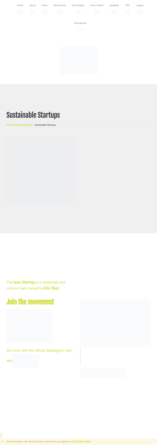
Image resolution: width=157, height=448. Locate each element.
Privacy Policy (65, 401)
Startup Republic (23, 124)
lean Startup (24, 282)
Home (9, 124)
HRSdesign (46, 401)
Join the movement (30, 302)
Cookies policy (82, 441)
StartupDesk (14, 401)
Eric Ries (51, 288)
